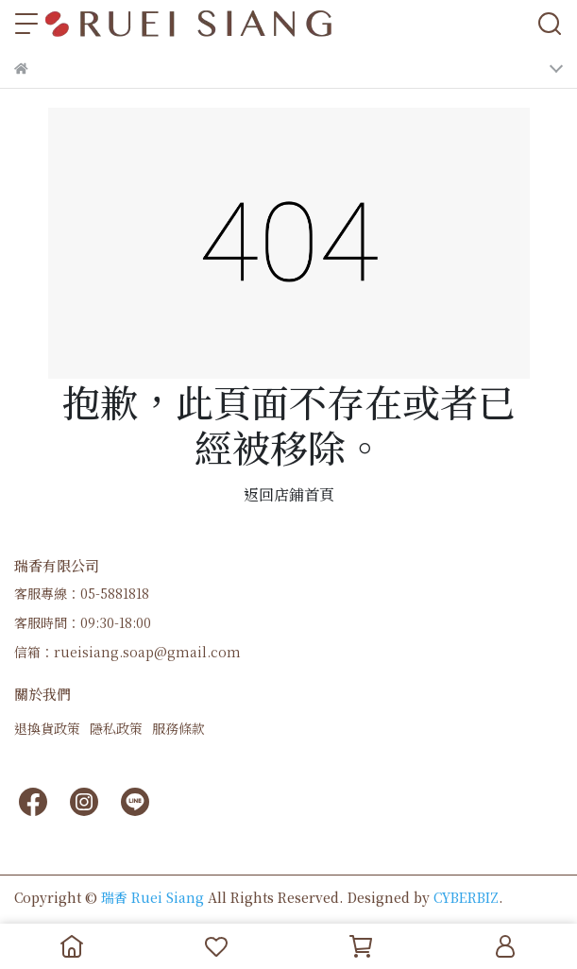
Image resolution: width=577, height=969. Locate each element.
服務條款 (178, 728)
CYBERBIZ (466, 897)
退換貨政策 (47, 728)
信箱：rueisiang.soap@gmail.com (127, 651)
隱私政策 (116, 728)
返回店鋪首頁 (289, 494)
